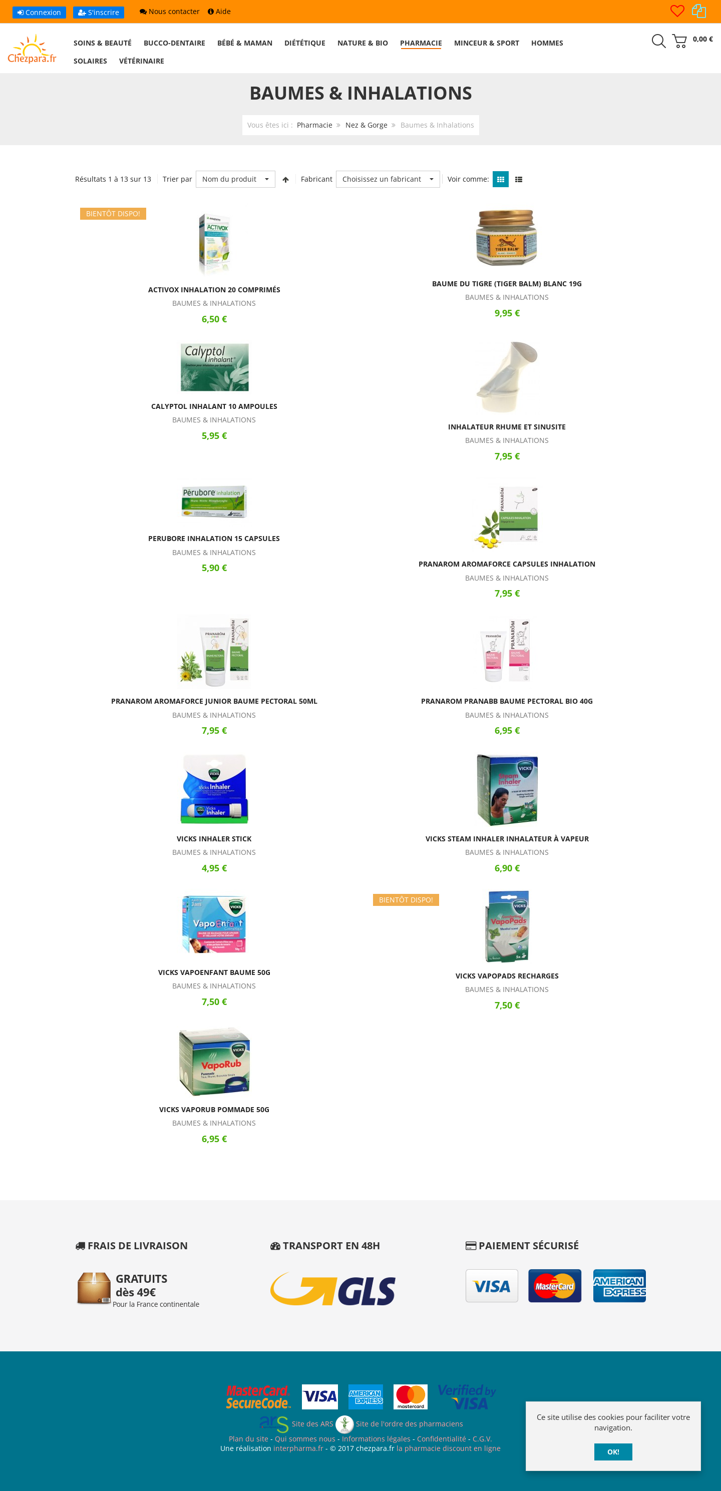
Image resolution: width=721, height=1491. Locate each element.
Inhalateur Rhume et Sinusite (507, 426)
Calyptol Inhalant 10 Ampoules (214, 406)
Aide (219, 11)
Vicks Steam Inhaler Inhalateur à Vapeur (507, 838)
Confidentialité (441, 1438)
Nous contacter (170, 11)
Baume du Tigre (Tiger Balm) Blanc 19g (507, 283)
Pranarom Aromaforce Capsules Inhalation (507, 564)
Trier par (177, 179)
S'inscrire (98, 12)
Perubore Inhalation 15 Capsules (214, 538)
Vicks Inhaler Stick (214, 838)
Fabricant (316, 179)
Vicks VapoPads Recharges (507, 975)
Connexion (39, 12)
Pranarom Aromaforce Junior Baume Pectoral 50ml (214, 701)
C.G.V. (482, 1438)
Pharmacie (314, 125)
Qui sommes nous (305, 1438)
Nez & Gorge (366, 125)
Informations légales (376, 1438)
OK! (613, 1451)
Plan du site (248, 1438)
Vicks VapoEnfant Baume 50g (214, 972)
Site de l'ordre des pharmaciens (399, 1423)
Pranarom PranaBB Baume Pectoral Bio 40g (507, 701)
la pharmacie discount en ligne (449, 1448)
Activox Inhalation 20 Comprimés (214, 289)
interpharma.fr (297, 1448)
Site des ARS (295, 1423)
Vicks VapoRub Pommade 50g (214, 1109)
